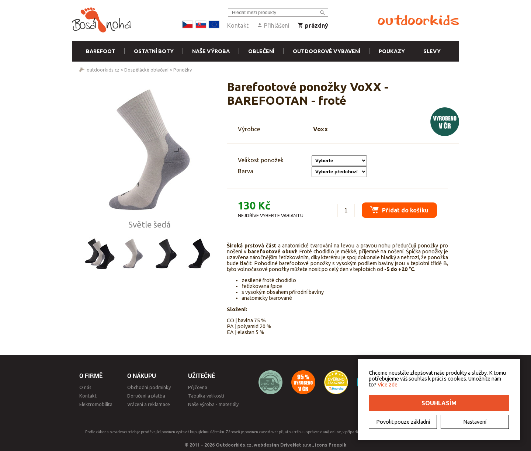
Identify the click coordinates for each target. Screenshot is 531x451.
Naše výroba (211, 51)
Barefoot (100, 51)
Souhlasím (439, 403)
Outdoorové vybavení (326, 51)
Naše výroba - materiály (213, 404)
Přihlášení (273, 25)
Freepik (337, 444)
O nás (85, 387)
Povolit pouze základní (403, 422)
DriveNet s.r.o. (296, 444)
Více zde (388, 385)
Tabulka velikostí (206, 395)
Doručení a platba (146, 395)
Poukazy (392, 51)
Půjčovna (197, 387)
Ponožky (182, 69)
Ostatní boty (154, 51)
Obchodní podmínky (149, 387)
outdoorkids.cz (103, 69)
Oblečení (261, 51)
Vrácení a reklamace (148, 404)
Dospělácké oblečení (146, 69)
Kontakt (238, 25)
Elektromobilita (95, 404)
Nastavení (474, 422)
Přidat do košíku (396, 207)
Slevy (432, 51)
